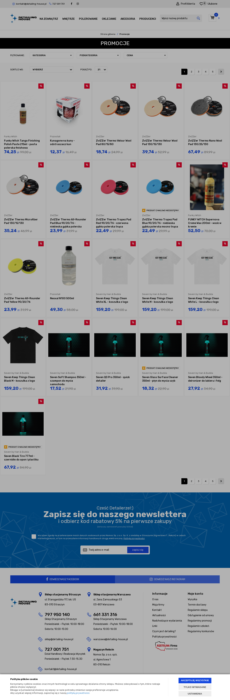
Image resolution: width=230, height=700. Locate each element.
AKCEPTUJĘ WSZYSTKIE (195, 680)
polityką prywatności (78, 693)
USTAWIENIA (195, 693)
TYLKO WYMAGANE (195, 687)
